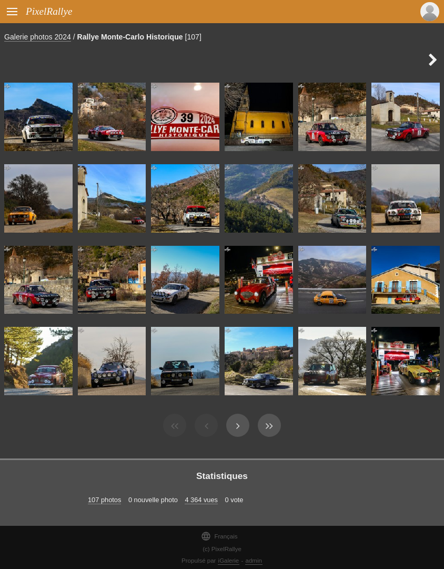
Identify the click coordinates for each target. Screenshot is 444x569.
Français (219, 536)
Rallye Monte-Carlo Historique (130, 37)
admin (254, 560)
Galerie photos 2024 (37, 37)
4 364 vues (201, 500)
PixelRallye (49, 11)
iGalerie (228, 560)
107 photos (104, 500)
